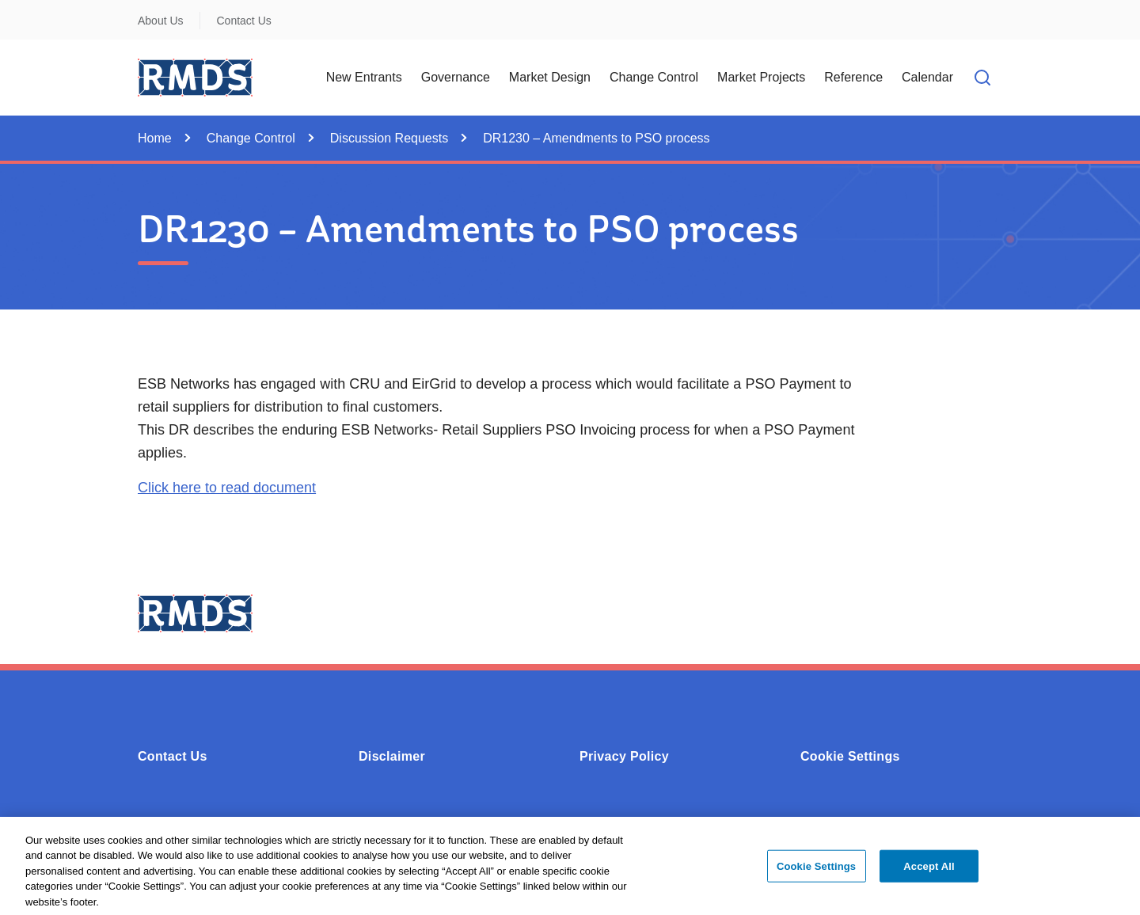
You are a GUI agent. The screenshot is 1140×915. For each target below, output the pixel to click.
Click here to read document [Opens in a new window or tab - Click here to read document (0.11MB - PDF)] (227, 487)
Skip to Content (25, 9)
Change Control (251, 138)
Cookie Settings (850, 756)
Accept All (928, 870)
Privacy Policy (624, 756)
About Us (161, 20)
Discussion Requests (389, 138)
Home (155, 138)
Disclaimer (392, 756)
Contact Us (244, 20)
